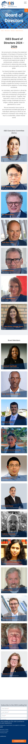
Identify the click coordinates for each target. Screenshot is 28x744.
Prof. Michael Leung (8, 186)
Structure (13, 30)
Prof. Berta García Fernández (11, 450)
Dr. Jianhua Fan (7, 478)
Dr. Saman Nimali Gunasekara (11, 562)
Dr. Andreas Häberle (8, 618)
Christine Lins (6, 674)
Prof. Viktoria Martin (8, 298)
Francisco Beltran (7, 422)
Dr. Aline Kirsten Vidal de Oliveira (12, 326)
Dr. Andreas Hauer (8, 270)
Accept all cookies (19, 741)
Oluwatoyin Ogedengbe (9, 366)
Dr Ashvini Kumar (7, 506)
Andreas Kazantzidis (8, 534)
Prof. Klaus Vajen (7, 242)
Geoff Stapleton (7, 590)
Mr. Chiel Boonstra (8, 214)
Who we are (7, 30)
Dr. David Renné (7, 646)
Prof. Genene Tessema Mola (11, 394)
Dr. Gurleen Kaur (7, 157)
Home (2, 30)
